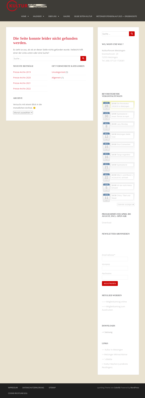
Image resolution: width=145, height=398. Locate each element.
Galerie (66, 16)
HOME (23, 16)
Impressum (13, 387)
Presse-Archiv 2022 (22, 88)
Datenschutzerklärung (33, 387)
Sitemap (52, 387)
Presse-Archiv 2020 (22, 77)
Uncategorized (58, 72)
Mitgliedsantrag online (116, 301)
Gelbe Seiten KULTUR (83, 16)
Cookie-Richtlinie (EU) (17, 393)
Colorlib (117, 387)
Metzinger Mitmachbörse (115, 354)
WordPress (134, 387)
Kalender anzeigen (126, 204)
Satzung (108, 332)
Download (106, 222)
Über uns (52, 16)
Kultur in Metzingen (113, 349)
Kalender (37, 16)
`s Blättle (108, 359)
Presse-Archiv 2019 (22, 72)
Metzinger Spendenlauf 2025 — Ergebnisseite (116, 16)
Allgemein (56, 77)
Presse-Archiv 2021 (22, 83)
